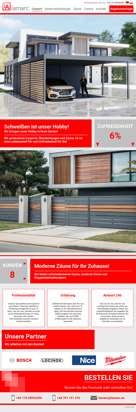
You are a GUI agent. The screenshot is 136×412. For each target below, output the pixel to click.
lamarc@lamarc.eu (111, 398)
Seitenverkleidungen (58, 9)
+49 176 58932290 (115, 3)
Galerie (88, 9)
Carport (37, 9)
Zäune (77, 9)
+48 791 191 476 (68, 398)
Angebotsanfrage (121, 9)
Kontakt (101, 9)
